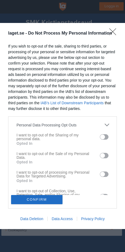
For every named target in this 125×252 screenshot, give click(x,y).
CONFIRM (37, 199)
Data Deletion (31, 219)
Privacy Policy (93, 219)
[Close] (114, 33)
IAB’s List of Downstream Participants (72, 103)
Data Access (62, 219)
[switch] (104, 137)
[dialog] (62, 126)
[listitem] (62, 125)
